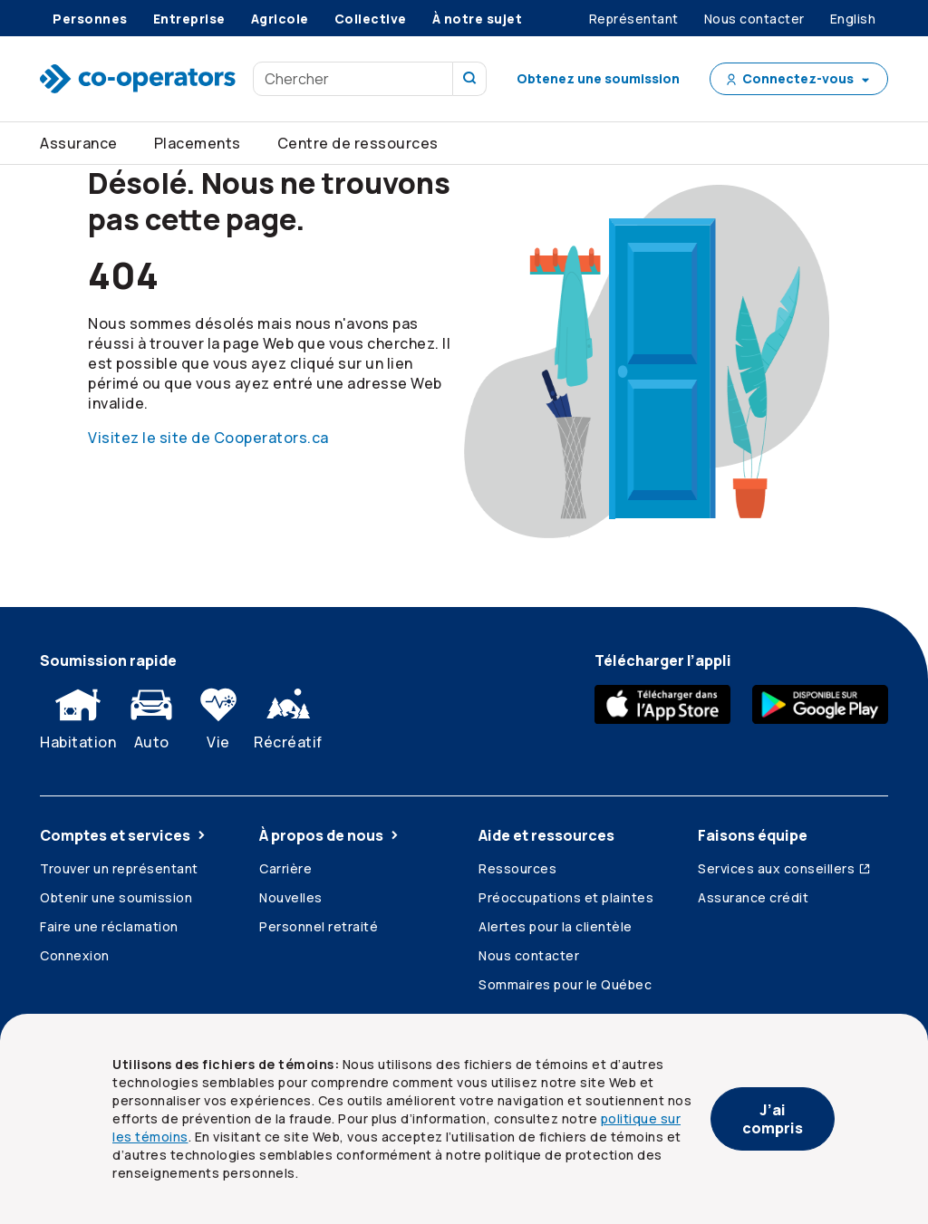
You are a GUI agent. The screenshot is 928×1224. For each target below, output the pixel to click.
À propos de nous (330, 835)
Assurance (79, 143)
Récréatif (288, 715)
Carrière (285, 868)
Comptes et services (124, 835)
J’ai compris (772, 1119)
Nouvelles (291, 897)
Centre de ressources (358, 143)
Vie (218, 715)
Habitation (78, 715)
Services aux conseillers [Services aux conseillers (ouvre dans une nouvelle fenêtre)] (785, 868)
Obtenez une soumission (598, 78)
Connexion (75, 955)
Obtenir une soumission (116, 897)
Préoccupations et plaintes (565, 897)
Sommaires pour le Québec (565, 984)
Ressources (517, 868)
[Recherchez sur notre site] (470, 79)
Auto (151, 715)
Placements (197, 143)
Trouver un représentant (119, 868)
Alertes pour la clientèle (555, 926)
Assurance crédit (753, 897)
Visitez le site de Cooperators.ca (208, 438)
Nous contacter (528, 955)
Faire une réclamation (109, 926)
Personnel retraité (318, 926)
